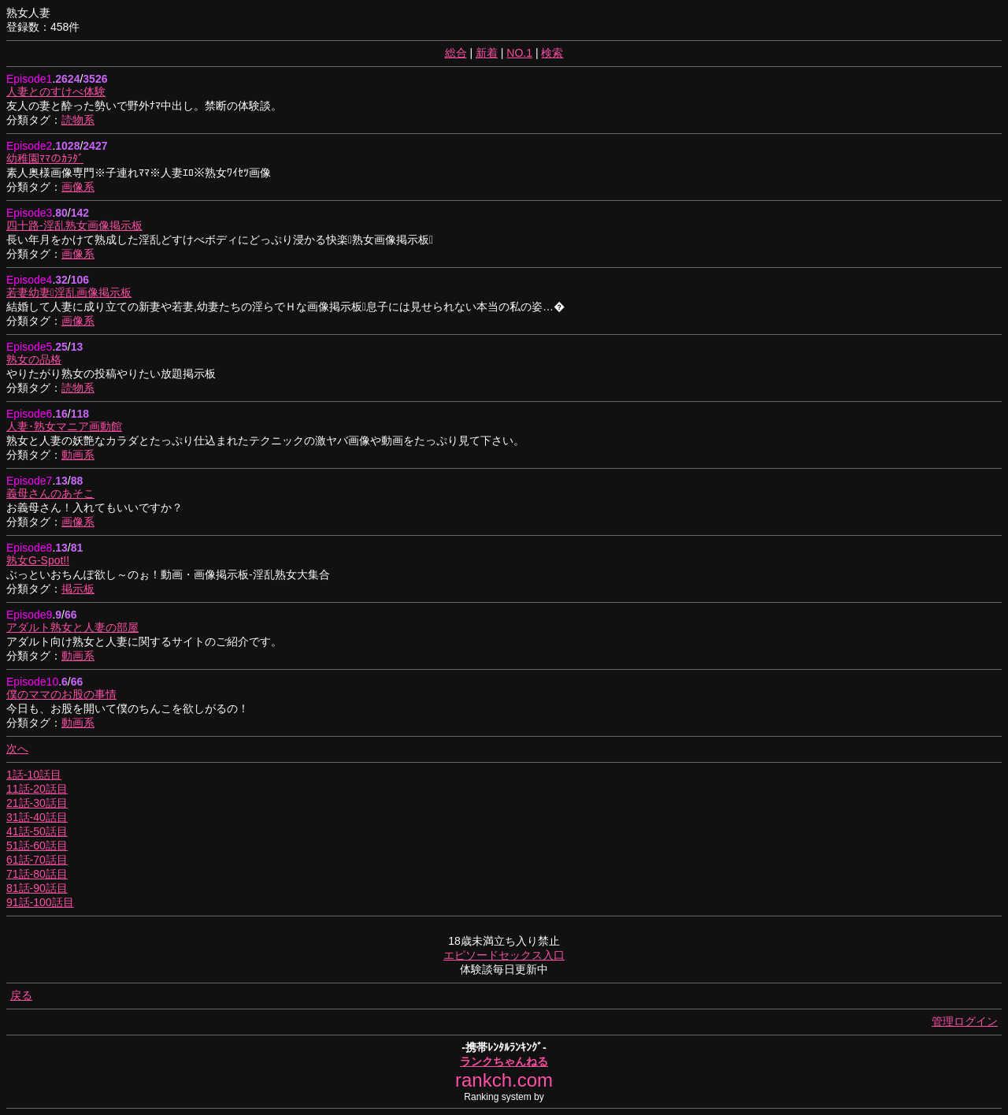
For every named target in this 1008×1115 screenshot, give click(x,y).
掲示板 (77, 588)
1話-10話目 (33, 774)
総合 (456, 52)
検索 (552, 52)
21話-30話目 (37, 803)
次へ (17, 748)
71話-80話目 (37, 874)
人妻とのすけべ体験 (56, 91)
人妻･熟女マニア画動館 (64, 426)
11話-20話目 (37, 788)
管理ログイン (965, 1021)
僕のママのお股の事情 (61, 694)
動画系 (77, 454)
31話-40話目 (37, 817)
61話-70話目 (37, 859)
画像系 (77, 186)
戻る (21, 995)
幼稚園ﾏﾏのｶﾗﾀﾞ (44, 158)
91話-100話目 (40, 902)
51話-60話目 (37, 845)
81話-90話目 (37, 888)
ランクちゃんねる (504, 1061)
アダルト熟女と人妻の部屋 (72, 627)
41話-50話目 (37, 831)
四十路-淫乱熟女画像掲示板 (74, 225)
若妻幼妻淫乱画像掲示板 (69, 292)
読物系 (77, 119)
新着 (487, 52)
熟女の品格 (33, 359)
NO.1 (519, 52)
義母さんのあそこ (50, 493)
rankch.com (504, 1080)
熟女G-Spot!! (37, 560)
